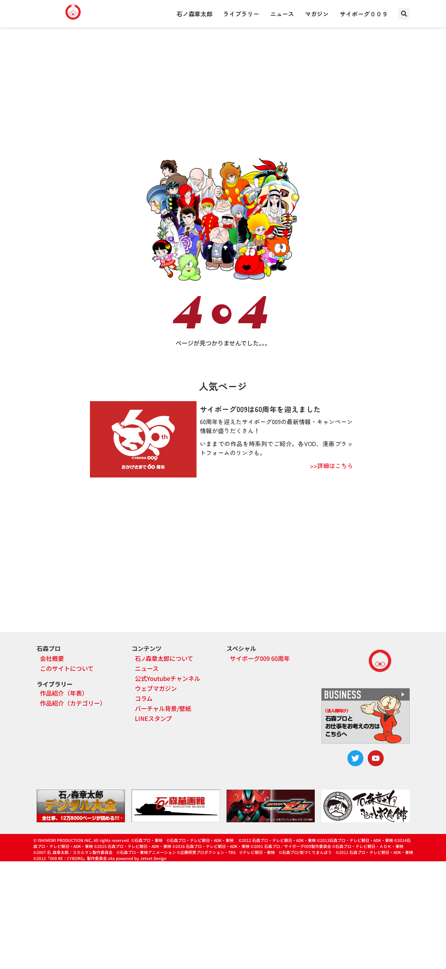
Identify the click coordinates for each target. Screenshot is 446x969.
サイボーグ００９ (364, 13)
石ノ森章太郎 (195, 13)
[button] (403, 13)
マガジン (317, 13)
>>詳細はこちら (331, 465)
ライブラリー (241, 13)
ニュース (282, 13)
